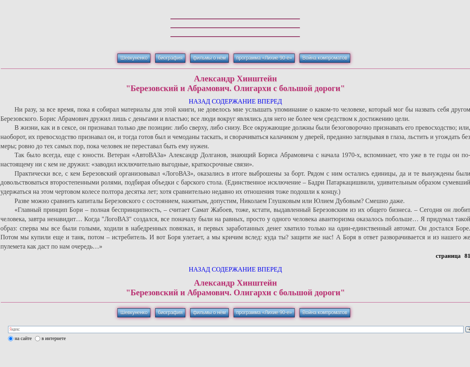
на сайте (23, 338)
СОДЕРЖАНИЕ (234, 101)
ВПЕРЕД (269, 101)
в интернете (54, 338)
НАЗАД (199, 101)
